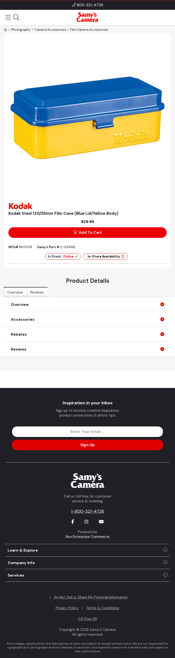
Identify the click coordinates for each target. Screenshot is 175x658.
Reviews (37, 292)
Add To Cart (87, 232)
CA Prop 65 (87, 618)
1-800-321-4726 (87, 511)
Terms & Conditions (102, 608)
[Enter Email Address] (87, 431)
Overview (15, 292)
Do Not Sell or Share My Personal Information (91, 597)
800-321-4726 (90, 4)
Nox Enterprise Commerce (87, 536)
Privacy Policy (67, 608)
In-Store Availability (106, 256)
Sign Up (87, 444)
